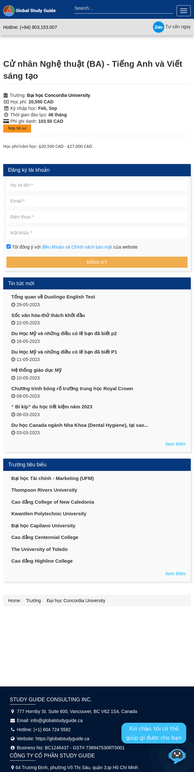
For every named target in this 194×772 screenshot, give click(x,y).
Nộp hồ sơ (17, 128)
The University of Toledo (39, 549)
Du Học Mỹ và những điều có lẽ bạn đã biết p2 (64, 333)
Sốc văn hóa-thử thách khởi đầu (48, 315)
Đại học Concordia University (58, 95)
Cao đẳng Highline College (42, 561)
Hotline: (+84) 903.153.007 (30, 27)
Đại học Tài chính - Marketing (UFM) (52, 478)
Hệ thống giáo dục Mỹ (36, 370)
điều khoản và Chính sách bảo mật (77, 247)
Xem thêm (175, 444)
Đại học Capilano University (43, 525)
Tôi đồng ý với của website (72, 247)
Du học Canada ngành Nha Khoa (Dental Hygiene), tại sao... (79, 425)
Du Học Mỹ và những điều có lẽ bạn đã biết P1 (64, 352)
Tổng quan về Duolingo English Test (53, 296)
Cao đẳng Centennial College (44, 537)
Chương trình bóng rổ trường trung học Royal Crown (72, 388)
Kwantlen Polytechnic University (48, 513)
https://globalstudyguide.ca (62, 738)
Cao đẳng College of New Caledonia (52, 502)
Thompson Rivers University (44, 490)
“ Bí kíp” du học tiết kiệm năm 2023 (51, 406)
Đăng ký (97, 262)
